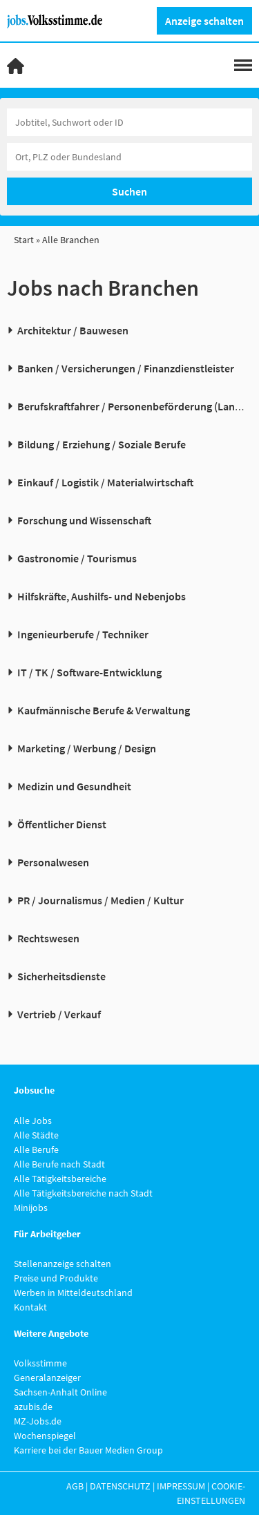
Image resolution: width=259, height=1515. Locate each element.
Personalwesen (53, 862)
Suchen (129, 191)
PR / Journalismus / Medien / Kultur (100, 900)
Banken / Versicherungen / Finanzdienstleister (125, 368)
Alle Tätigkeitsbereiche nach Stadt (83, 1193)
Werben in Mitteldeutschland (73, 1292)
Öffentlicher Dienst (61, 824)
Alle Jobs (33, 1120)
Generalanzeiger (47, 1377)
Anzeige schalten (204, 21)
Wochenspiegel (45, 1435)
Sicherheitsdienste (61, 976)
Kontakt (30, 1307)
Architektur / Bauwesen (72, 330)
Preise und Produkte (56, 1278)
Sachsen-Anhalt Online (60, 1392)
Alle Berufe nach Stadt (59, 1164)
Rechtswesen (48, 938)
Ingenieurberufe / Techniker (82, 634)
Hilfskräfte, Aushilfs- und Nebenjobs (101, 596)
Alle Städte (36, 1135)
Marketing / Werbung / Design (86, 748)
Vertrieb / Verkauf (59, 1014)
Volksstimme (40, 1363)
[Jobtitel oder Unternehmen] (129, 122)
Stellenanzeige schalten (62, 1263)
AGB (75, 1486)
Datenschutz (120, 1486)
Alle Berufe (36, 1149)
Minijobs (31, 1207)
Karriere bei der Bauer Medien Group (88, 1450)
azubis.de (33, 1406)
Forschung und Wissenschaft (84, 520)
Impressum (181, 1486)
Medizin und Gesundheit (74, 786)
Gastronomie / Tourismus (77, 558)
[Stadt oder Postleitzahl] (129, 157)
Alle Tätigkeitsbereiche (60, 1178)
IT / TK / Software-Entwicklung (89, 672)
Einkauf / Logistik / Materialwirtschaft (105, 482)
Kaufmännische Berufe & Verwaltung (103, 710)
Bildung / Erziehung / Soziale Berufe (101, 444)
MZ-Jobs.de (37, 1421)
